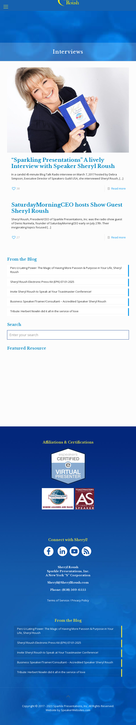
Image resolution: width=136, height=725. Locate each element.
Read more (118, 188)
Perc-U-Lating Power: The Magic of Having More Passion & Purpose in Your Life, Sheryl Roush (66, 270)
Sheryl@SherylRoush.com (68, 582)
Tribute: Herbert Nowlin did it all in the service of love (44, 311)
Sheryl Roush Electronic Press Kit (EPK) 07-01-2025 (42, 282)
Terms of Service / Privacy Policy (68, 600)
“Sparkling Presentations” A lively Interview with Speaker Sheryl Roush (63, 163)
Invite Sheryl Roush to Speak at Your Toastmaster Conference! (50, 291)
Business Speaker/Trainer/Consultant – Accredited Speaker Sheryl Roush (58, 301)
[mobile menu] (5, 6)
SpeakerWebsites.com (75, 710)
